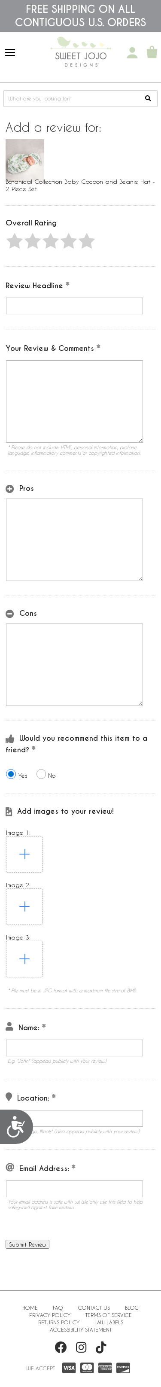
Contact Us (94, 1308)
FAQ (58, 1308)
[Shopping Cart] (152, 53)
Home (30, 1308)
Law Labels (108, 1322)
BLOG (132, 1308)
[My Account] (132, 53)
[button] (14, 240)
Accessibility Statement (81, 1329)
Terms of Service (108, 1315)
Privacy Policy (49, 1315)
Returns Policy (58, 1322)
